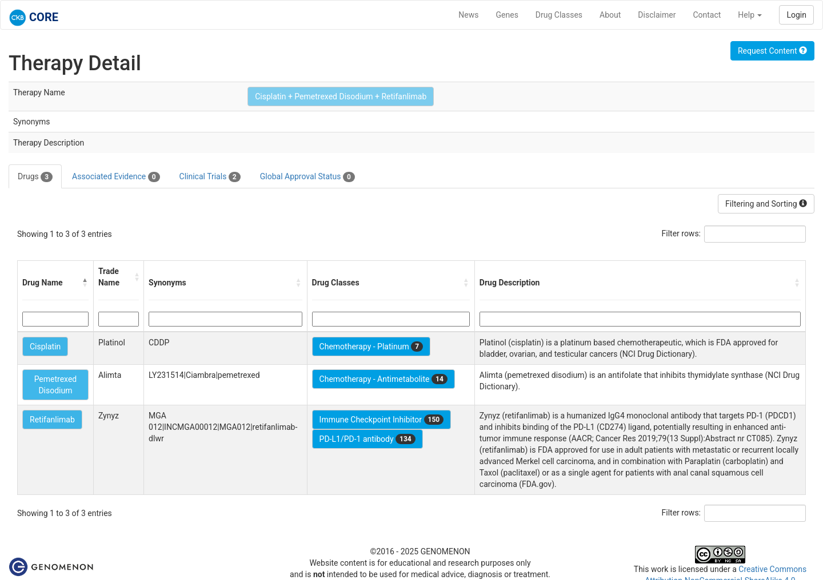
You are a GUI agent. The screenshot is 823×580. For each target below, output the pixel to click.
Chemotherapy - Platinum (371, 346)
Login (796, 14)
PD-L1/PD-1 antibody (367, 439)
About (610, 14)
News (468, 14)
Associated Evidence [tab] (115, 177)
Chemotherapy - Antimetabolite (383, 379)
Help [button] (750, 14)
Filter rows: (681, 233)
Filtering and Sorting (766, 203)
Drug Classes (559, 14)
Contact (707, 14)
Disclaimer (657, 14)
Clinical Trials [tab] (210, 177)
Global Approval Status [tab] (307, 177)
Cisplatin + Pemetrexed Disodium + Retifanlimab (340, 96)
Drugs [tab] (35, 177)
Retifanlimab (52, 419)
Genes (507, 14)
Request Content (772, 50)
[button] (85, 282)
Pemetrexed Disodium (55, 384)
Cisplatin (45, 346)
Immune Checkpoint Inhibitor (381, 419)
